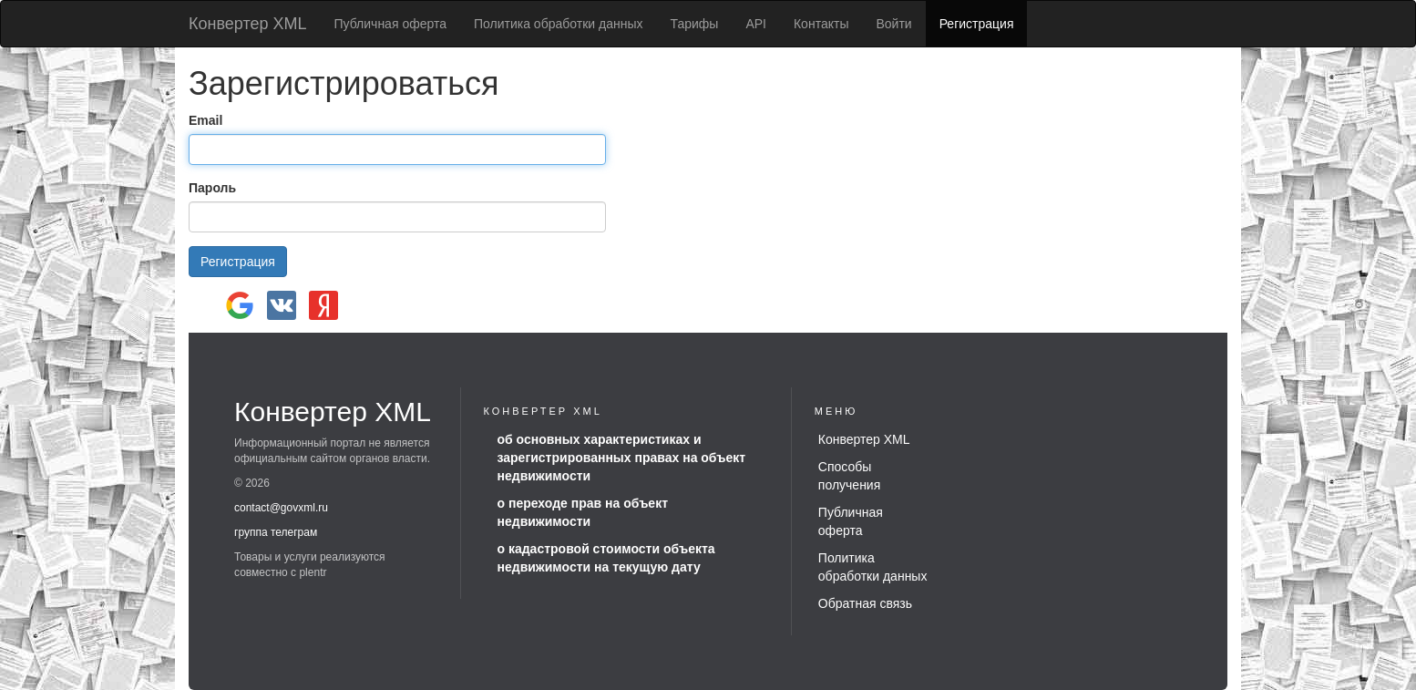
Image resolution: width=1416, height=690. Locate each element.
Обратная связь (865, 603)
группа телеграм (275, 532)
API (755, 23)
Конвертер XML (248, 24)
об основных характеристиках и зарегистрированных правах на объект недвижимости (622, 457)
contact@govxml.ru (281, 507)
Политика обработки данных (558, 23)
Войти (893, 23)
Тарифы (694, 23)
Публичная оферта (390, 23)
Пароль (212, 187)
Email (205, 120)
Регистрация (976, 23)
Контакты (821, 23)
